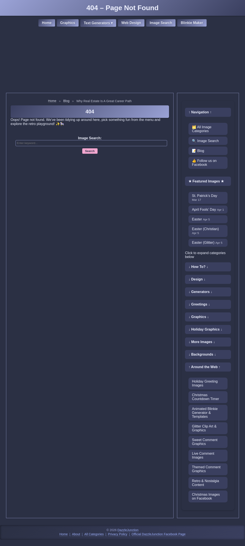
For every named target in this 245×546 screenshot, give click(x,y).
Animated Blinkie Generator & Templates (205, 412)
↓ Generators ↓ (200, 292)
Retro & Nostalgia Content (205, 483)
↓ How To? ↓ (198, 267)
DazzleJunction (128, 530)
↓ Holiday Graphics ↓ (205, 329)
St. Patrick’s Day (204, 197)
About (76, 534)
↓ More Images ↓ (201, 342)
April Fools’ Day (208, 209)
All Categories (94, 534)
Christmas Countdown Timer (205, 397)
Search (90, 151)
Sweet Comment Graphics (204, 442)
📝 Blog (198, 151)
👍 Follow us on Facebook (204, 162)
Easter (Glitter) (207, 242)
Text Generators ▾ (98, 23)
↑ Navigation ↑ (200, 112)
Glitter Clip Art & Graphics (204, 428)
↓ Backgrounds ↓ (202, 354)
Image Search (161, 23)
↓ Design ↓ (196, 279)
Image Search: (89, 138)
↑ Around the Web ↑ (204, 367)
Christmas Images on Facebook (206, 496)
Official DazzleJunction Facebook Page (159, 534)
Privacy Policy (117, 534)
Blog (66, 101)
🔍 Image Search (205, 141)
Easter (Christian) (205, 231)
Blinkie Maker (192, 23)
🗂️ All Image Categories (201, 129)
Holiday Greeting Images (205, 383)
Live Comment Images (203, 455)
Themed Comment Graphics (206, 469)
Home (46, 23)
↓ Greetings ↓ (199, 304)
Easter (201, 219)
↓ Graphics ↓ (198, 317)
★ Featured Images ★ (206, 181)
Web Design (131, 23)
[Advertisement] (122, 60)
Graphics (67, 23)
